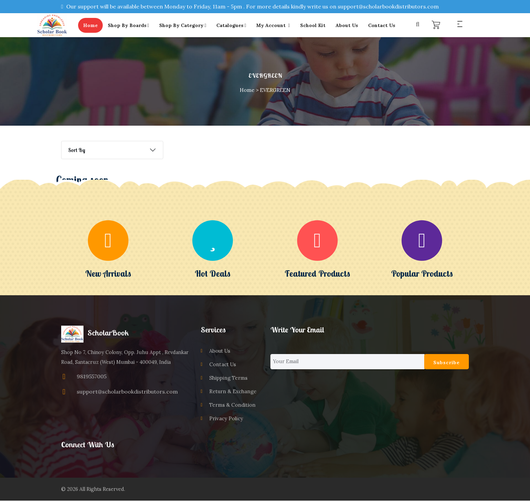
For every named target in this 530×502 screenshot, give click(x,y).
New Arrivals (108, 274)
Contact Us (385, 26)
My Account (276, 26)
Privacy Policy (225, 420)
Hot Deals (213, 274)
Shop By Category (186, 26)
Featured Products (317, 274)
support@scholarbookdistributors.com (127, 392)
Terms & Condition (231, 406)
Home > (249, 91)
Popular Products (422, 274)
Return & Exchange (232, 393)
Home (94, 26)
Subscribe (446, 363)
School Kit (316, 26)
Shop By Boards (131, 26)
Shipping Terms (227, 379)
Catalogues (235, 26)
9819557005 (91, 377)
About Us (350, 26)
